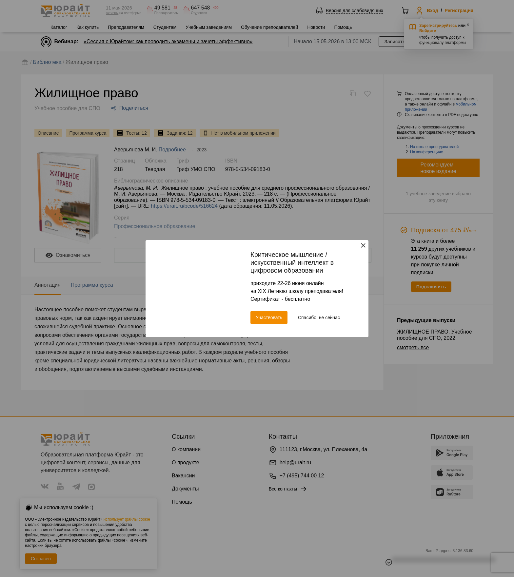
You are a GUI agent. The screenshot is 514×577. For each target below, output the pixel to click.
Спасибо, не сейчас (319, 317)
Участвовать (269, 317)
